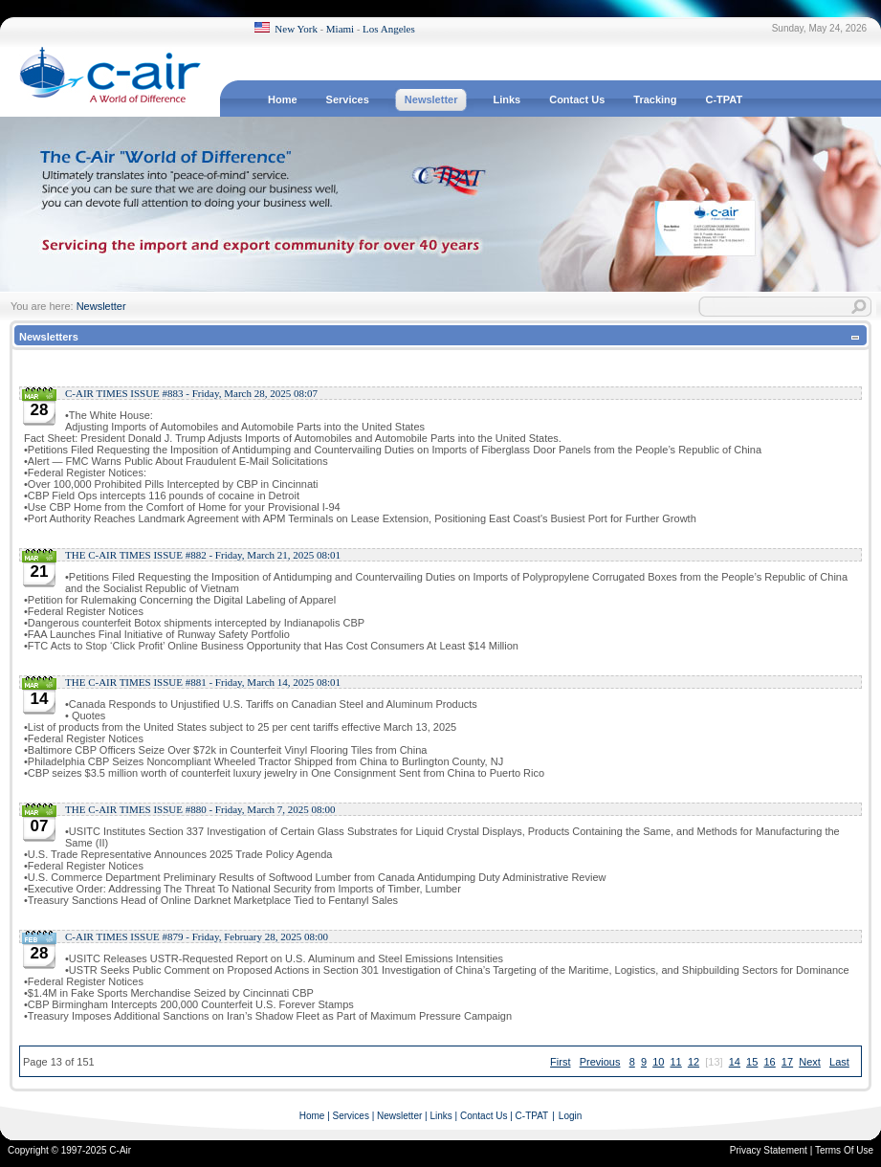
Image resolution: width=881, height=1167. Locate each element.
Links (440, 1116)
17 (787, 1062)
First (560, 1062)
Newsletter (101, 306)
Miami (340, 28)
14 (734, 1062)
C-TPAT (532, 1116)
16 (769, 1062)
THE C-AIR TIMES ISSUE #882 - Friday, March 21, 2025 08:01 (203, 555)
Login (570, 1116)
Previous (600, 1062)
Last (839, 1062)
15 (752, 1062)
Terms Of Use (844, 1150)
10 (658, 1062)
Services (351, 1116)
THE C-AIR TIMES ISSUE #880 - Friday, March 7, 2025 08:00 (200, 809)
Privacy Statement (768, 1150)
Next (810, 1062)
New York (296, 28)
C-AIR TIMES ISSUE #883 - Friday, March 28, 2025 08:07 (191, 393)
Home (312, 1116)
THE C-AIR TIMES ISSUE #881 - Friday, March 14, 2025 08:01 (203, 682)
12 (693, 1062)
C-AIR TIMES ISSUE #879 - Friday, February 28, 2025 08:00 (196, 936)
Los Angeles (389, 28)
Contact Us (483, 1116)
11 (676, 1062)
